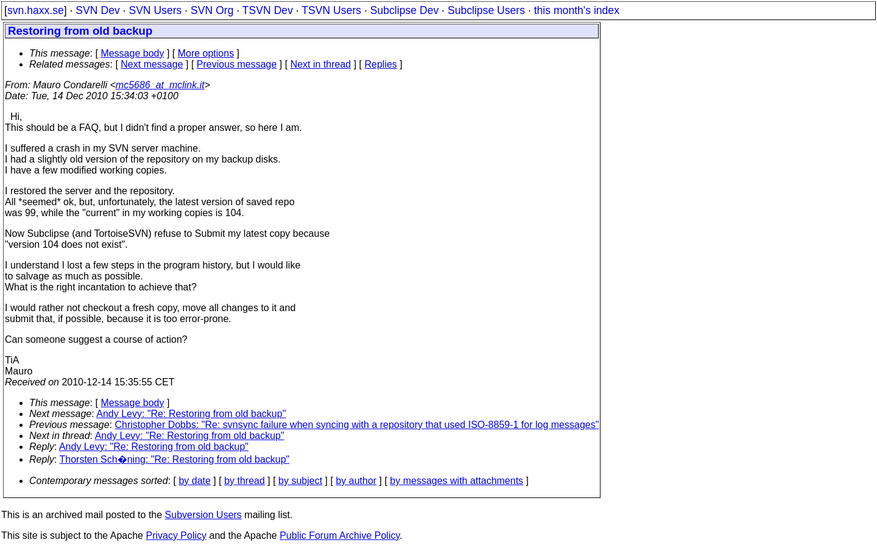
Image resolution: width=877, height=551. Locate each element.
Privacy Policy (176, 535)
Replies (381, 64)
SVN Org (212, 10)
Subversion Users (203, 515)
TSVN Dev (267, 10)
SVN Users (155, 10)
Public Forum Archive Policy (340, 535)
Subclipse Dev (404, 10)
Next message (152, 64)
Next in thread (321, 64)
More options (206, 53)
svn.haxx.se (35, 10)
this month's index (576, 10)
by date (194, 481)
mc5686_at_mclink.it (160, 85)
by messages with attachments (456, 481)
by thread (244, 481)
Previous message (237, 64)
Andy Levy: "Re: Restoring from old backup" (191, 414)
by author (356, 481)
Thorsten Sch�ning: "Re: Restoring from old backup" (175, 459)
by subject (300, 481)
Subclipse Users (486, 10)
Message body (132, 53)
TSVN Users (331, 10)
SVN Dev (97, 10)
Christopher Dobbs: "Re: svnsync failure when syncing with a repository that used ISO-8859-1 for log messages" (357, 424)
